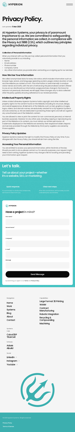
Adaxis (10, 345)
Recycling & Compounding (47, 319)
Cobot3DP (12, 334)
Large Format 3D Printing (52, 301)
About (10, 316)
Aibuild (10, 348)
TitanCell (11, 337)
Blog (9, 313)
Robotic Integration (49, 314)
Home (10, 302)
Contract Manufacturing (47, 309)
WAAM (43, 304)
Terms (26, 281)
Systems (11, 309)
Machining (45, 323)
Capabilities (44, 298)
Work (9, 306)
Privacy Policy (35, 281)
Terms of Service (8, 426)
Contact (11, 320)
